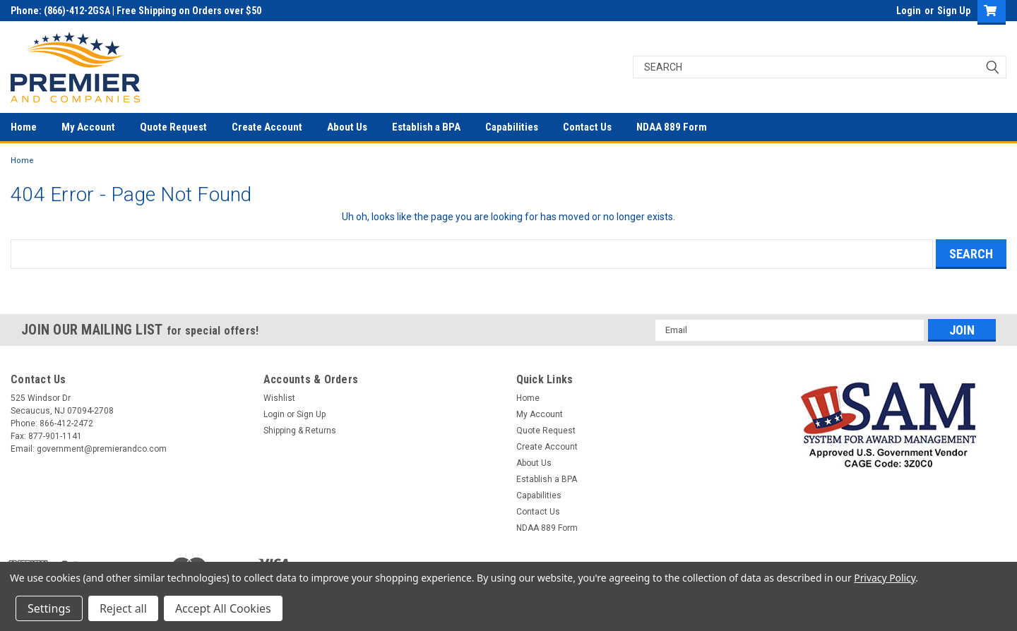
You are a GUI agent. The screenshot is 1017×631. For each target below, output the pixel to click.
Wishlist (279, 398)
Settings (49, 608)
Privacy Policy (884, 577)
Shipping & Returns (299, 430)
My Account (88, 127)
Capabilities (511, 127)
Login (908, 10)
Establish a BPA (426, 127)
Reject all (123, 608)
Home (24, 127)
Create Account (267, 127)
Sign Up (953, 10)
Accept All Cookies (223, 608)
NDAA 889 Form (671, 127)
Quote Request (173, 127)
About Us (347, 127)
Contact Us (587, 127)
